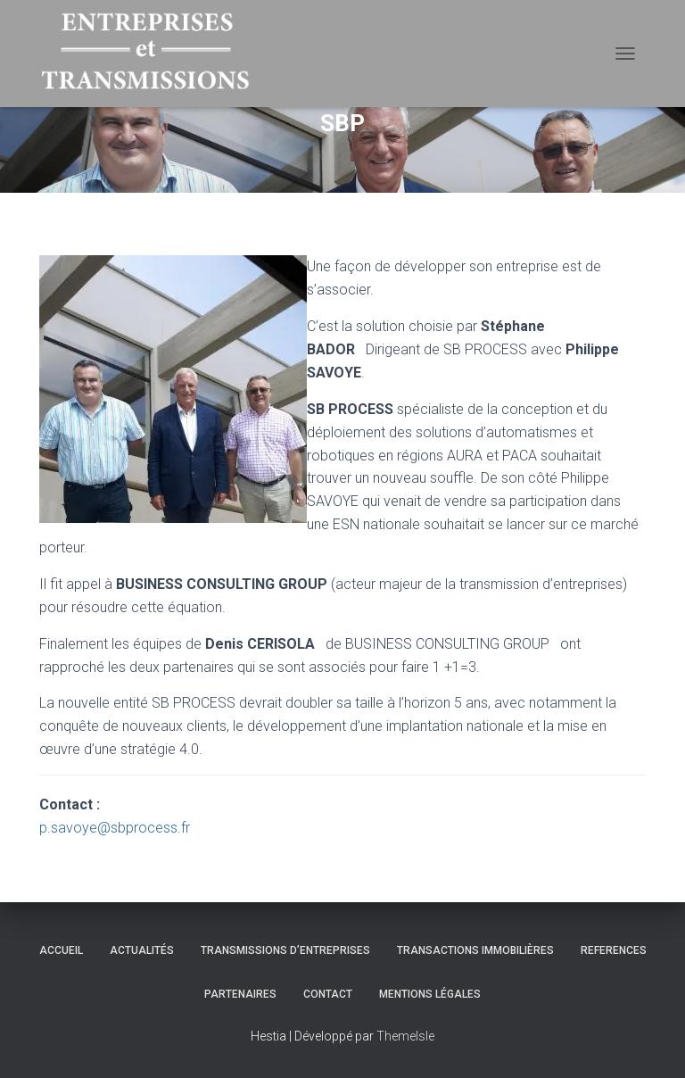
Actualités (142, 950)
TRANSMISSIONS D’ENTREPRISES (285, 950)
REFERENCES (614, 950)
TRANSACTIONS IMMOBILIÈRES (475, 950)
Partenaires (240, 994)
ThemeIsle (405, 1036)
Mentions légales (430, 994)
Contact (327, 994)
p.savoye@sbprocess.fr (114, 827)
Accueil (61, 950)
